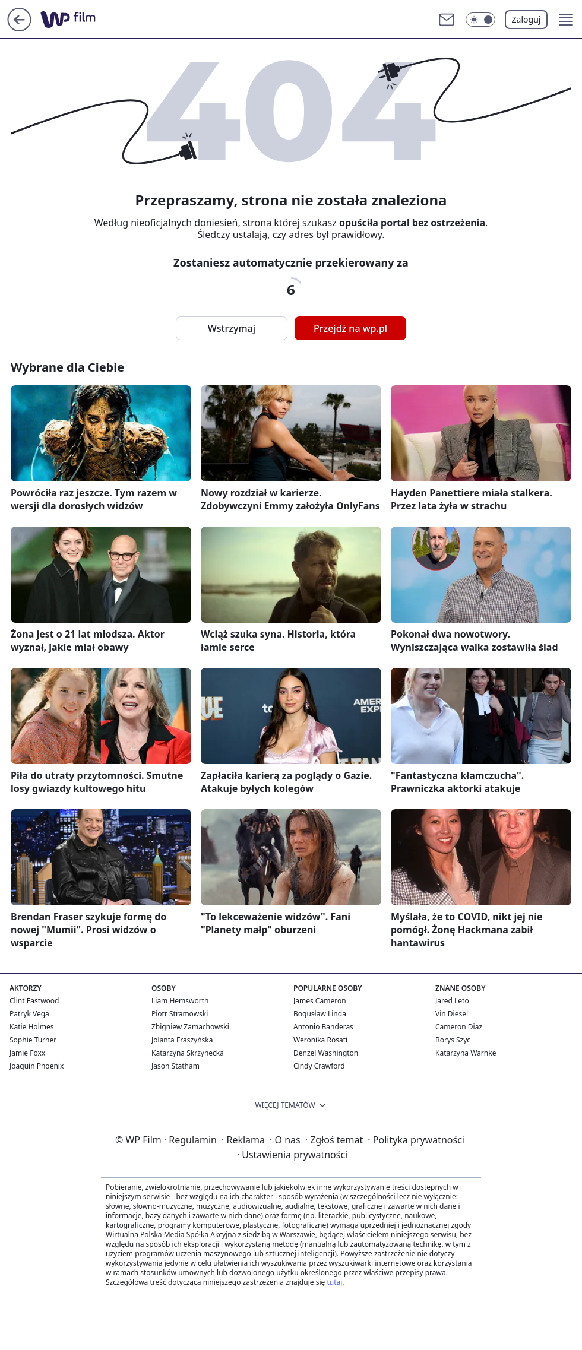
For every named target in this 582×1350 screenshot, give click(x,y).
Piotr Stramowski (179, 1014)
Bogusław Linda (319, 1014)
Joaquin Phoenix (37, 1066)
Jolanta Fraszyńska (182, 1040)
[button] (565, 19)
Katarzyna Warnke (465, 1053)
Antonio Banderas (323, 1027)
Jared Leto (452, 1001)
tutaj (334, 1282)
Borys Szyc (452, 1040)
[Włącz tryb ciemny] (480, 19)
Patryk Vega (29, 1014)
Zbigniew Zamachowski (190, 1027)
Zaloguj (526, 19)
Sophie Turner (33, 1040)
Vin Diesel (451, 1014)
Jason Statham (175, 1066)
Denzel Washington (325, 1053)
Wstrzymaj (231, 328)
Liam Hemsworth (179, 1001)
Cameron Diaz (458, 1027)
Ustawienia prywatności (292, 1154)
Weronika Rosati (320, 1040)
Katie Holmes (31, 1027)
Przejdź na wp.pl (350, 328)
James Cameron (319, 1001)
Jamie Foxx (27, 1053)
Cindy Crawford (319, 1066)
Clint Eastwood (34, 1001)
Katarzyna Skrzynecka (187, 1053)
